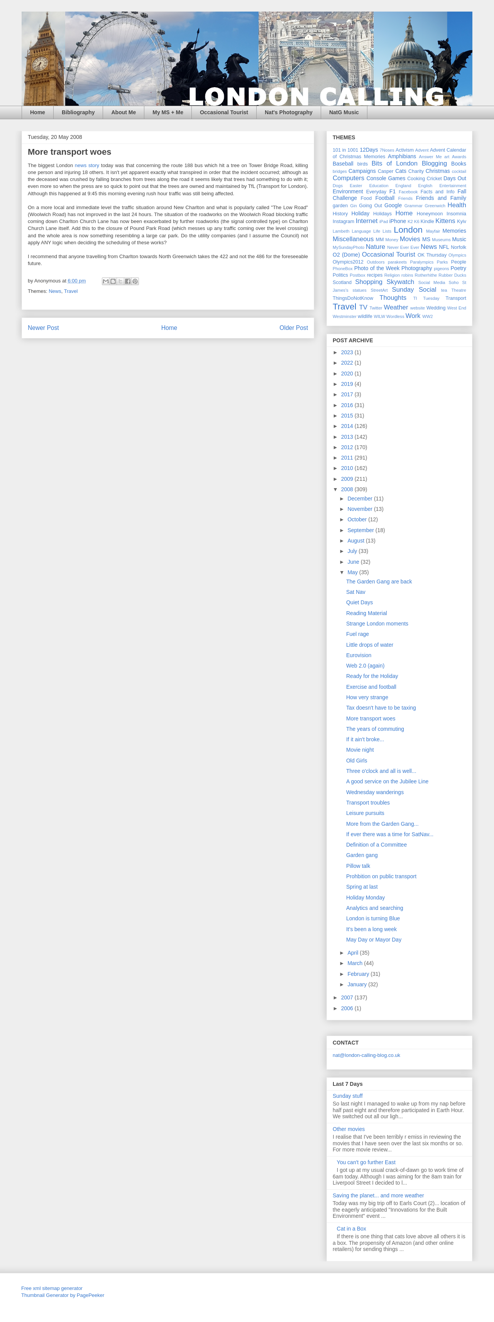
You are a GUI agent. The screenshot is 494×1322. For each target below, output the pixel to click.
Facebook (408, 191)
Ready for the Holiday (372, 676)
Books (458, 164)
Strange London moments (377, 623)
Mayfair (433, 231)
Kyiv (461, 221)
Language (361, 231)
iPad (383, 221)
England (403, 185)
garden (340, 205)
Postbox (357, 275)
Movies (410, 239)
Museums (441, 239)
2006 (348, 1008)
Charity (416, 171)
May (353, 572)
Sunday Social (414, 289)
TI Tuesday (426, 298)
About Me (123, 112)
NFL (444, 247)
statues (360, 290)
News (55, 291)
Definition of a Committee (376, 845)
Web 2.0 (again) (365, 666)
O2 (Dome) (346, 255)
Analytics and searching (374, 908)
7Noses (387, 150)
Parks (442, 262)
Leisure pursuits (365, 813)
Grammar (413, 205)
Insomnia (456, 213)
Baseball (343, 164)
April (353, 953)
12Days (369, 150)
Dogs (338, 185)
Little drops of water (369, 645)
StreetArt (379, 290)
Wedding (435, 308)
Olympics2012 (348, 262)
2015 (348, 415)
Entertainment (452, 185)
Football (384, 198)
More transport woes (371, 718)
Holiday (360, 213)
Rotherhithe (425, 275)
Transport (456, 298)
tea (444, 290)
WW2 (427, 316)
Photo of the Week (377, 268)
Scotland (342, 282)
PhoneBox (343, 268)
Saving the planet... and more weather (378, 1195)
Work (413, 316)
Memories (454, 231)
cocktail (459, 171)
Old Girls (356, 760)
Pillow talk (358, 866)
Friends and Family (441, 198)
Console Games (385, 178)
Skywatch (400, 282)
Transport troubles (368, 803)
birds (362, 164)
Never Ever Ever (403, 247)
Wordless (395, 316)
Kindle (427, 221)
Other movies (349, 1129)
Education (379, 185)
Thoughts (392, 297)
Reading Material (366, 613)
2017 (348, 394)
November (360, 509)
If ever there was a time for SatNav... (389, 834)
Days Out (454, 178)
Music (459, 239)
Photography (416, 268)
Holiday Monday (365, 897)
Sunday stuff (348, 1096)
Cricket (434, 178)
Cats (400, 171)
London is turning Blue (373, 918)
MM (380, 239)
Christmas (438, 171)
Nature (375, 246)
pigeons (441, 268)
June (353, 562)
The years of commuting (375, 729)
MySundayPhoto (348, 247)
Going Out (370, 205)
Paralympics (421, 262)
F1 (392, 191)
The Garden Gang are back (379, 581)
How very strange (367, 697)
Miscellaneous (353, 239)
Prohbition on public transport (381, 876)
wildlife (365, 316)
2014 (348, 426)
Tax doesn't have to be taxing (381, 708)
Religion (392, 275)
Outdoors (376, 262)
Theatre (458, 290)
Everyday (376, 191)
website (417, 308)
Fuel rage (357, 634)
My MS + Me (167, 112)
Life (376, 231)
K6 (417, 221)
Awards (459, 156)
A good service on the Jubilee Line (387, 781)
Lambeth (341, 231)
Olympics (457, 255)
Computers (348, 178)
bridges (340, 171)
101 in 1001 (345, 150)
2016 (348, 405)
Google (393, 205)
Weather (396, 307)
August (356, 541)
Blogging (434, 163)
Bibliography (78, 112)
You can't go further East (366, 1162)
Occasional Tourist (224, 112)
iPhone (397, 221)
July (353, 551)
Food (366, 198)
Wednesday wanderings (375, 792)
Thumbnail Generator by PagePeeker (62, 1295)
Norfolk (458, 247)
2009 (348, 479)
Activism (405, 150)
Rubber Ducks (452, 275)
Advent (422, 150)
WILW (379, 316)
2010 (348, 468)
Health (457, 205)
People (458, 262)
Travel (71, 291)
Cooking (416, 178)
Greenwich (435, 205)
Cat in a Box (351, 1229)
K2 (410, 221)
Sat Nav (355, 592)
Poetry (458, 268)
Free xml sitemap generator (52, 1288)
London (408, 230)
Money (391, 239)
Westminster (345, 316)
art (446, 156)
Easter (356, 185)
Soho (453, 282)
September (361, 530)
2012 (348, 447)
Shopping (368, 282)
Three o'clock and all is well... (381, 771)
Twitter (375, 308)
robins (407, 275)
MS (426, 239)
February (358, 974)
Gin (353, 205)
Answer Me (430, 156)
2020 (348, 373)
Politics (340, 275)
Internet (367, 221)
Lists (386, 231)
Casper (386, 171)
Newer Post (43, 328)
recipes (375, 275)
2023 (348, 352)
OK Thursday (432, 255)
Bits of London (395, 163)
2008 (348, 489)
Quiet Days (359, 602)
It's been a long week (371, 929)
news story (87, 165)
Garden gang (362, 855)
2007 (348, 997)
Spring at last (362, 887)
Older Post (293, 328)
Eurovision (358, 655)
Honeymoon (430, 213)
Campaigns (362, 171)
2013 (348, 437)
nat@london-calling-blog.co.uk (366, 1055)
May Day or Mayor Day (373, 940)
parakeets (397, 262)
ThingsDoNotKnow (353, 298)
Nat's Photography (289, 112)
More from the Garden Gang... (382, 824)
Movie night (360, 750)
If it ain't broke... (365, 739)
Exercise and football (371, 687)
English (425, 185)
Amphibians (402, 156)
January (357, 984)
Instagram (343, 221)
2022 (348, 363)
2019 (348, 384)
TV (363, 307)
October (357, 519)
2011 (348, 458)
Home (37, 112)
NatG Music (344, 112)
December (360, 498)
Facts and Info (438, 191)
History (340, 213)
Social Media (431, 282)
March (355, 963)
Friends (405, 198)
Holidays (382, 213)
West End (456, 308)
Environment (348, 191)
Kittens (445, 221)
